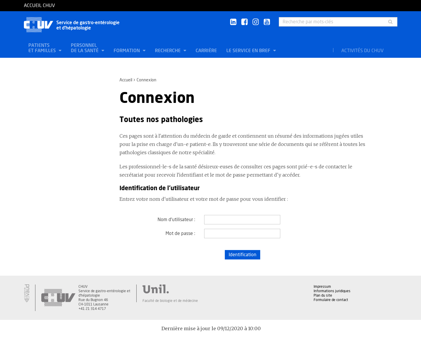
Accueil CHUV (39, 5)
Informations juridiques (332, 291)
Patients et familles (42, 48)
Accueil (125, 80)
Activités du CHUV (362, 50)
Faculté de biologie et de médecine (170, 301)
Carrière (206, 50)
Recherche (168, 50)
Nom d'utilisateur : (176, 219)
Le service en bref (248, 50)
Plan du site (323, 295)
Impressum (322, 286)
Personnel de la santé (85, 48)
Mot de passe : (180, 233)
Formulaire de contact (331, 300)
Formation (127, 50)
